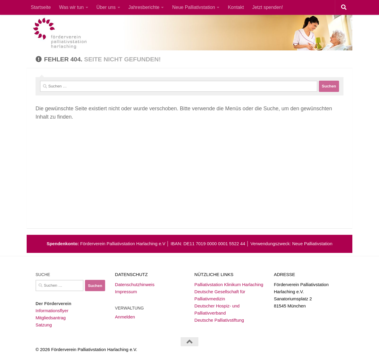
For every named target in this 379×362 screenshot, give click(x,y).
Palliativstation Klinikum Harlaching (229, 284)
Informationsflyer (52, 310)
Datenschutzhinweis (134, 284)
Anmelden (125, 316)
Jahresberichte (144, 7)
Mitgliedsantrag (51, 317)
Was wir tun (71, 7)
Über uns (106, 7)
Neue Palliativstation (193, 7)
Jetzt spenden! (267, 7)
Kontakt (236, 7)
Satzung (44, 324)
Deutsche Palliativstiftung (219, 320)
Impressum (126, 291)
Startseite (41, 7)
